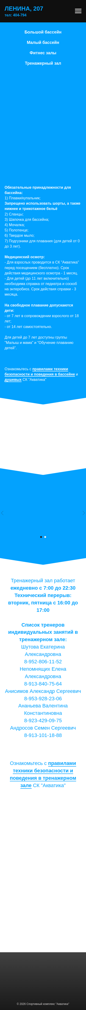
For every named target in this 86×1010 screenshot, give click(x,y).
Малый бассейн (43, 42)
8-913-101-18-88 (43, 735)
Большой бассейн (43, 32)
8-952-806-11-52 (43, 661)
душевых (13, 380)
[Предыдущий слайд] (2, 513)
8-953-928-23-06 (43, 698)
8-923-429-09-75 (43, 720)
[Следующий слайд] (84, 513)
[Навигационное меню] (78, 11)
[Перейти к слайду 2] (45, 537)
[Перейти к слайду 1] (41, 537)
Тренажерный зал (43, 63)
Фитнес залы (43, 53)
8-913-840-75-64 (43, 684)
